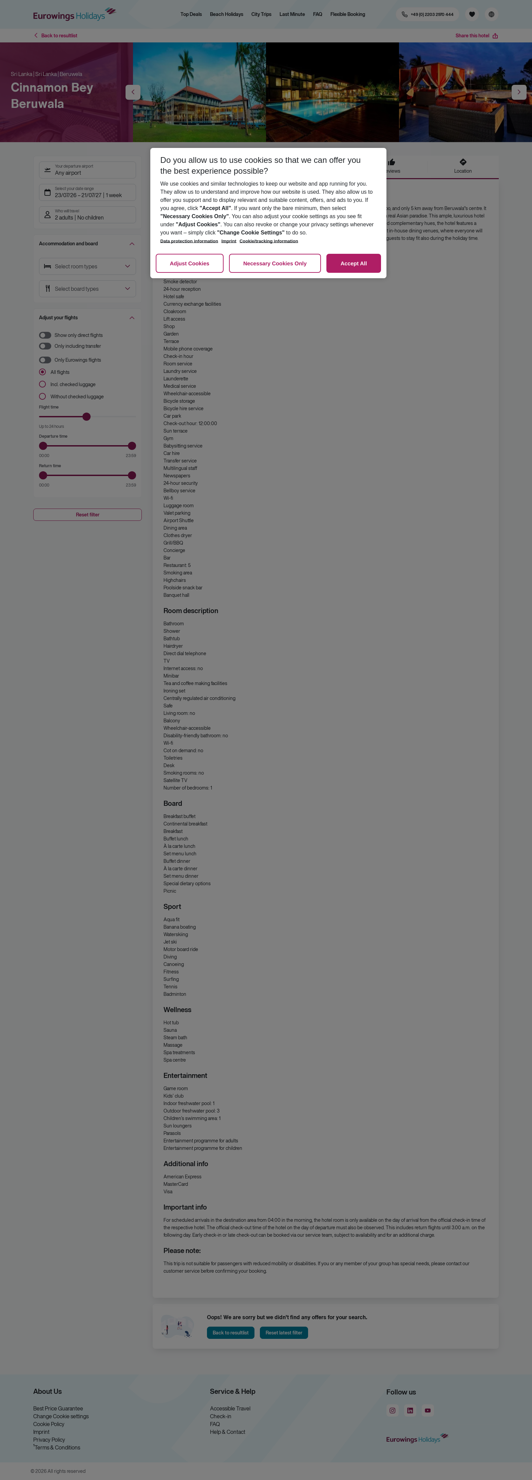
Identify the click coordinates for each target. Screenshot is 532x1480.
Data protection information (189, 241)
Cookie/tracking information (269, 241)
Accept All (354, 264)
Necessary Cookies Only (275, 264)
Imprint (228, 241)
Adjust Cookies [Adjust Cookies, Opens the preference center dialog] (189, 264)
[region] (268, 213)
